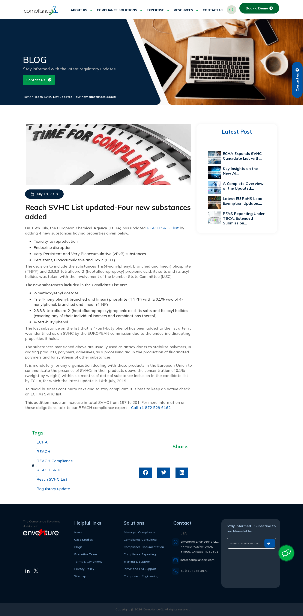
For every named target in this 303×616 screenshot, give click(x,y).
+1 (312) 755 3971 (194, 571)
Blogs (78, 547)
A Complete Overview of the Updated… (243, 186)
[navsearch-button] (231, 9)
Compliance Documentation (144, 547)
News (78, 532)
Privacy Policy (84, 569)
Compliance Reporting (140, 554)
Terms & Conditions (88, 561)
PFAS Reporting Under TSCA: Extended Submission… (244, 218)
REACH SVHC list (163, 228)
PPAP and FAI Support (140, 569)
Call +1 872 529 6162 (151, 407)
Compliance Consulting (140, 540)
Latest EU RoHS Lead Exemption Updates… (242, 201)
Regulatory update (53, 489)
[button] (145, 473)
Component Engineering (141, 576)
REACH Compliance (54, 461)
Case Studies (83, 540)
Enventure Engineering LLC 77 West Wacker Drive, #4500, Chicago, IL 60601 (199, 546)
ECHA (42, 442)
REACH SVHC (49, 470)
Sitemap (80, 576)
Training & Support (137, 561)
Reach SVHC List (51, 479)
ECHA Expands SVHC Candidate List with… (242, 156)
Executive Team (85, 554)
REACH (43, 452)
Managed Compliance (139, 532)
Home (27, 97)
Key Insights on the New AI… (240, 171)
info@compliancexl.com (197, 560)
